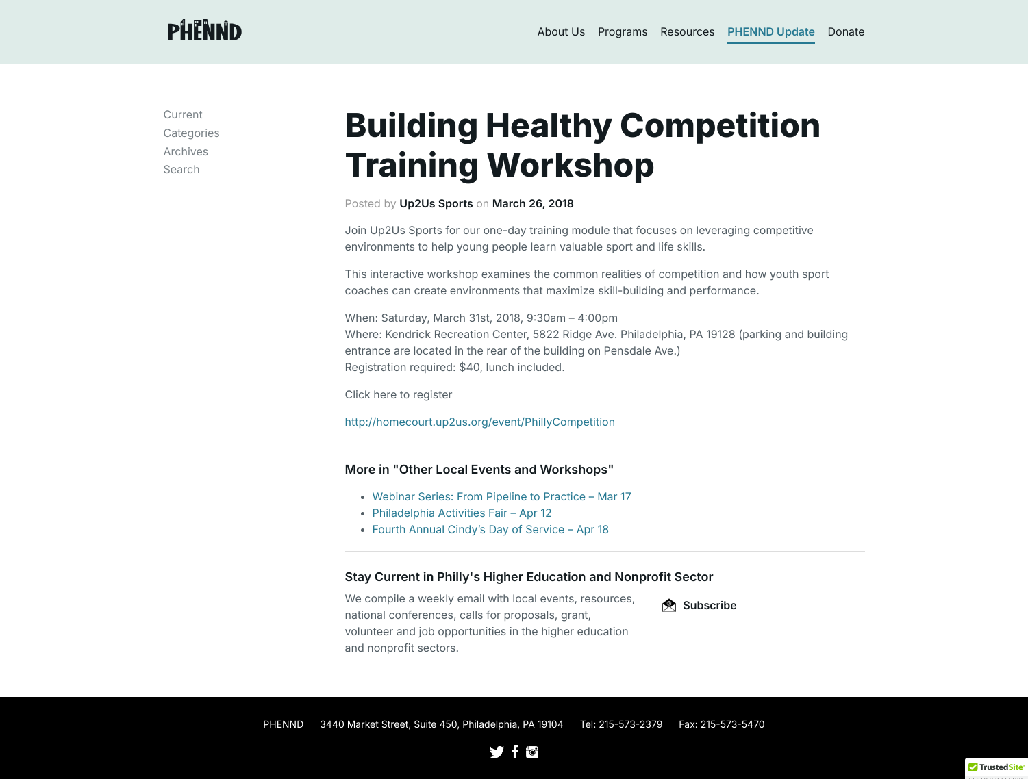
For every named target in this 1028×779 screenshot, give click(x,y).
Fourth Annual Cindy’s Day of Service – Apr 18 (491, 529)
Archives (186, 151)
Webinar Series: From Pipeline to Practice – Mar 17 (502, 496)
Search (182, 169)
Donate (846, 31)
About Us (561, 31)
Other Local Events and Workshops (503, 470)
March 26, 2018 (533, 203)
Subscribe (699, 605)
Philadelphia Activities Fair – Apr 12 (462, 513)
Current (183, 114)
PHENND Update (771, 31)
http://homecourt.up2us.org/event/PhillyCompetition (480, 422)
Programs (623, 31)
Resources (687, 31)
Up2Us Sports (436, 203)
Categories (192, 133)
